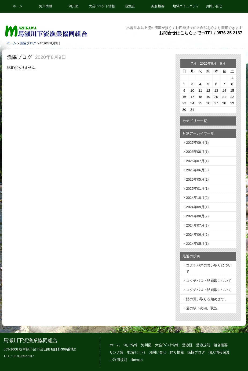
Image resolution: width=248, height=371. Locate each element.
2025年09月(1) (197, 142)
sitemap (136, 360)
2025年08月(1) (197, 152)
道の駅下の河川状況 (202, 308)
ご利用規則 (118, 360)
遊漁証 (130, 6)
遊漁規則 (203, 345)
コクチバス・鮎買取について (209, 281)
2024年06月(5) (197, 234)
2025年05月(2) (197, 179)
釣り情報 (177, 352)
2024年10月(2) (197, 198)
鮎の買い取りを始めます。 (207, 299)
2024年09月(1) (197, 207)
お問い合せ (214, 6)
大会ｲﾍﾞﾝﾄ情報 (167, 345)
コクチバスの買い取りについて (209, 268)
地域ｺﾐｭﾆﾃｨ (136, 352)
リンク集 (116, 352)
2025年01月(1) (197, 188)
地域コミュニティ (186, 6)
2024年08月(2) (197, 216)
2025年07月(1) (197, 161)
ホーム (17, 6)
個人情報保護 (219, 352)
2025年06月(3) (197, 170)
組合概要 (157, 6)
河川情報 (45, 6)
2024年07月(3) (197, 225)
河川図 (74, 6)
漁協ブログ (28, 43)
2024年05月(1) (197, 243)
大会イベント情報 (102, 6)
